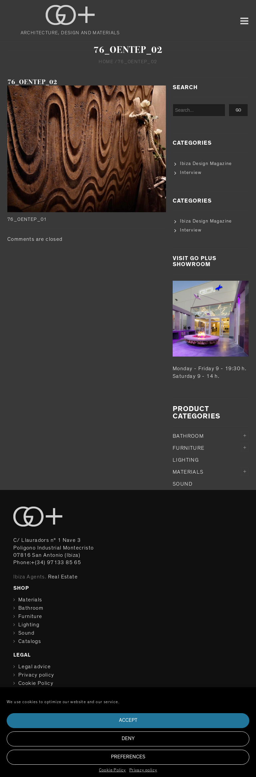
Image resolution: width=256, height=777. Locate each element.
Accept (128, 720)
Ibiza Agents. (29, 576)
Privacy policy (143, 770)
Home (106, 62)
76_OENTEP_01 (27, 219)
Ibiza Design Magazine (206, 163)
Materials (188, 472)
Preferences (128, 756)
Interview (190, 172)
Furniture (189, 448)
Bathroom (188, 436)
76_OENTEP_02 (32, 82)
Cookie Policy (112, 770)
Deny (128, 738)
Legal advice (34, 666)
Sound (183, 484)
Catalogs (29, 641)
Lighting (186, 460)
